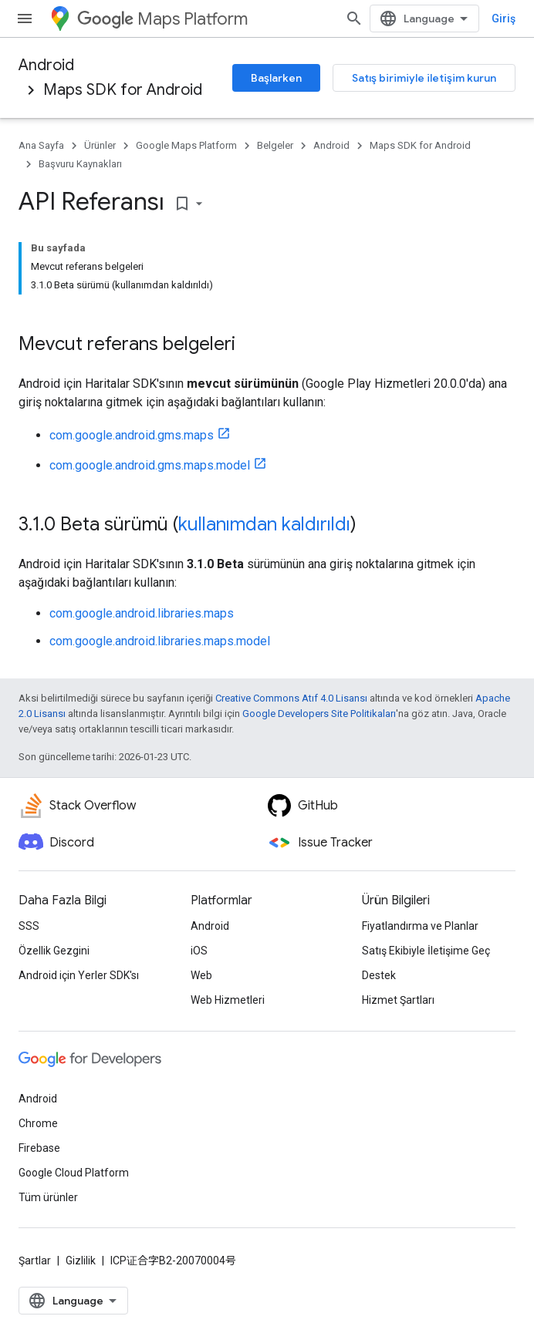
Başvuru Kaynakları (80, 164)
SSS (29, 926)
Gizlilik (81, 1260)
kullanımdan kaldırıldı (264, 524)
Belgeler (275, 145)
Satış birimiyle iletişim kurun (424, 78)
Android (46, 65)
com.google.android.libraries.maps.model (159, 641)
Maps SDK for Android (122, 89)
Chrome (38, 1123)
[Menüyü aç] (24, 18)
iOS (199, 950)
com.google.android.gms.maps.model (149, 465)
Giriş (503, 18)
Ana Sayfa (41, 145)
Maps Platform (162, 18)
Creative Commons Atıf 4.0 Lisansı (291, 698)
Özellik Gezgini (54, 950)
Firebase (39, 1148)
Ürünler (100, 145)
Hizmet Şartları (398, 1000)
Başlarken (276, 78)
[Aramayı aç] (354, 18)
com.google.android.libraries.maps (141, 613)
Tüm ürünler (48, 1197)
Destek (379, 975)
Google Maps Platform (186, 145)
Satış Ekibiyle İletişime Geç (426, 950)
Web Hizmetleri (228, 1000)
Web (201, 975)
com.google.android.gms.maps (131, 435)
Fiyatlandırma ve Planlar (420, 926)
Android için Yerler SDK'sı (79, 975)
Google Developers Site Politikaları (319, 713)
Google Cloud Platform (74, 1172)
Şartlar (35, 1260)
